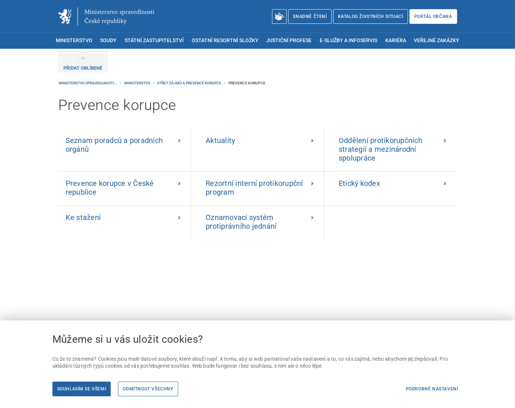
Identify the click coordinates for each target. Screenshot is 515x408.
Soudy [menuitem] (108, 40)
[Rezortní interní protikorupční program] (257, 189)
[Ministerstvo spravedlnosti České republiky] (106, 16)
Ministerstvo (137, 83)
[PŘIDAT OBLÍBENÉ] (83, 62)
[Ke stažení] (124, 223)
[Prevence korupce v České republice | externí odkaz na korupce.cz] (124, 189)
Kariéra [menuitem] (395, 40)
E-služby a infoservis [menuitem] (348, 40)
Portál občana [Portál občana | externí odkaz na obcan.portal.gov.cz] (433, 16)
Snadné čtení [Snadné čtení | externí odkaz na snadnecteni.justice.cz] (310, 16)
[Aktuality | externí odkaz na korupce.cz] (257, 150)
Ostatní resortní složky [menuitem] (225, 40)
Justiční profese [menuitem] (289, 40)
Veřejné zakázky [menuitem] (436, 40)
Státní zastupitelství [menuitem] (154, 40)
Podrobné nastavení (432, 389)
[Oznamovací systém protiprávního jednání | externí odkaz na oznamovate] (257, 223)
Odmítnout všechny (148, 389)
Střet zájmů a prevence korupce (189, 83)
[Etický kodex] (390, 189)
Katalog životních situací (370, 16)
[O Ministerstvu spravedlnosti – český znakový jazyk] (279, 16)
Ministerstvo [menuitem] (74, 40)
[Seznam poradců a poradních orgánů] (124, 150)
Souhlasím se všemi (81, 389)
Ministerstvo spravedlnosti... (88, 83)
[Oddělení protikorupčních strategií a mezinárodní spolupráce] (390, 150)
